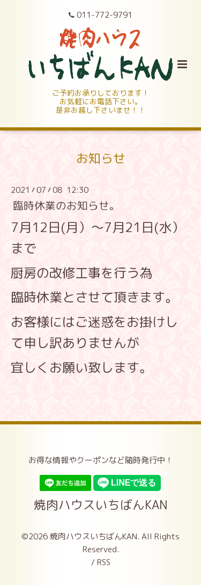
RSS (103, 562)
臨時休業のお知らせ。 (66, 205)
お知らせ (100, 157)
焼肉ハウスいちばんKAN (101, 504)
